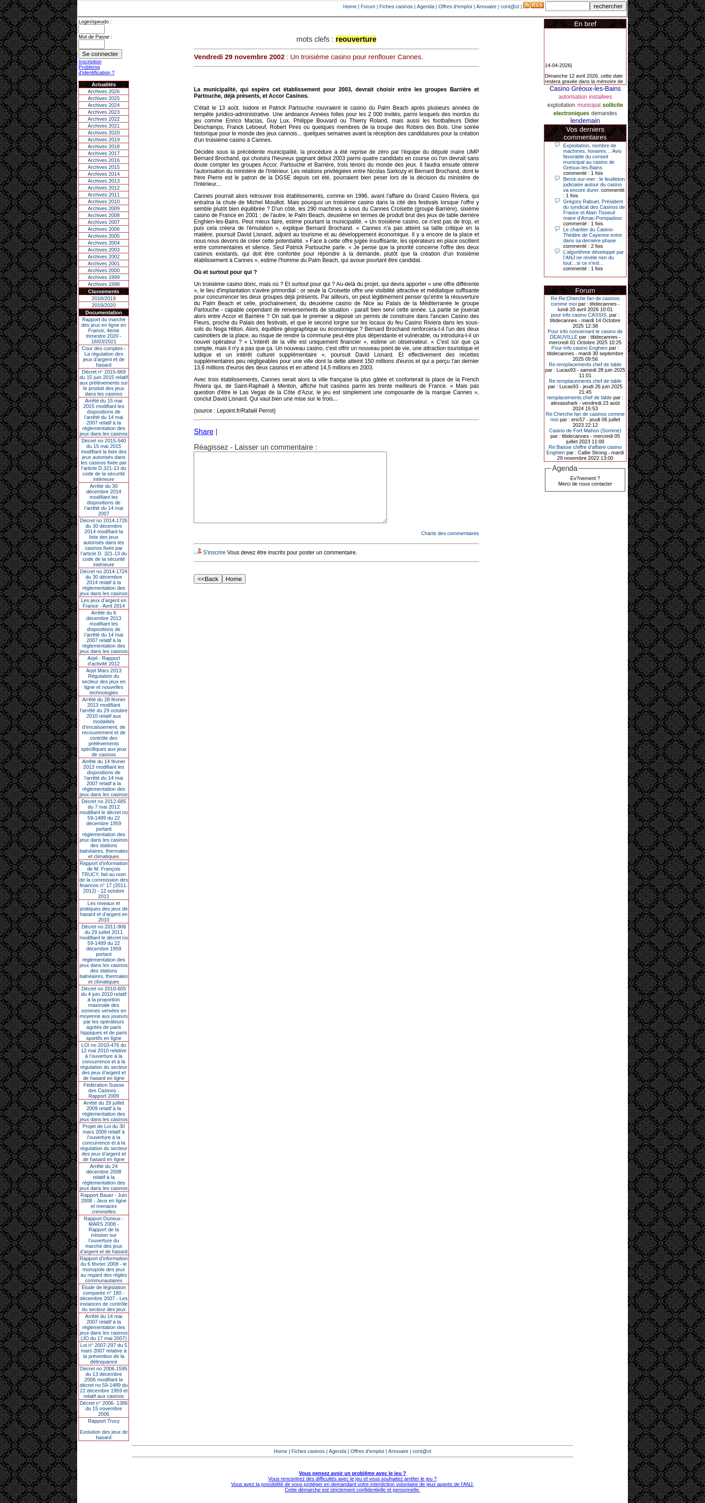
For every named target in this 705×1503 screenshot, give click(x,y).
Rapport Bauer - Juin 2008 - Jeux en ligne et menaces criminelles (103, 1203)
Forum (368, 6)
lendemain (585, 120)
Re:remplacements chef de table (585, 364)
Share (203, 432)
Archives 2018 (104, 146)
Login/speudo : (95, 21)
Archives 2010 (104, 201)
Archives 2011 (104, 194)
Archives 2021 (104, 126)
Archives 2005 (104, 236)
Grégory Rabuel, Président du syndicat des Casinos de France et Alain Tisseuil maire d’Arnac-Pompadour (594, 210)
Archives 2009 (104, 208)
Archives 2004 (104, 243)
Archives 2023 (104, 112)
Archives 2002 (104, 256)
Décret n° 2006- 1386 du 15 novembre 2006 (104, 1408)
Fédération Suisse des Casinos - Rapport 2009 (104, 1090)
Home (350, 6)
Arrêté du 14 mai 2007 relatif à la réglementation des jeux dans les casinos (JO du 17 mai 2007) (104, 1327)
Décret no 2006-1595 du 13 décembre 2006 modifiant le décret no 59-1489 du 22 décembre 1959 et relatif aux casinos (104, 1382)
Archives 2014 (104, 174)
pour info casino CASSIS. (579, 315)
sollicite (613, 105)
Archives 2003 (104, 249)
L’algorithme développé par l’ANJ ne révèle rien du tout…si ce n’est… (593, 257)
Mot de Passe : (95, 36)
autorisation (573, 97)
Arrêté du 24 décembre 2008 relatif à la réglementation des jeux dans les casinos (104, 1177)
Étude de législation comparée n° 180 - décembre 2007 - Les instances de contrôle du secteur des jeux (104, 1298)
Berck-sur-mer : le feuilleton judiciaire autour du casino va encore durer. (594, 184)
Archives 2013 (104, 181)
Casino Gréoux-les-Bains (585, 88)
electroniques (571, 113)
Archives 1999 (104, 277)
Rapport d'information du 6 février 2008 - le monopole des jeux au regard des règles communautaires (104, 1269)
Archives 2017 (104, 153)
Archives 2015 (104, 167)
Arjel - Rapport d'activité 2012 (104, 660)
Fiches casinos (396, 6)
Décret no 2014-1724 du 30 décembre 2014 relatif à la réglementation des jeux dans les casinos (104, 582)
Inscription (89, 61)
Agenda (425, 6)
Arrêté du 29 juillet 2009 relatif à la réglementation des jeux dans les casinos (104, 1111)
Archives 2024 (104, 105)
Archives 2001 (104, 263)
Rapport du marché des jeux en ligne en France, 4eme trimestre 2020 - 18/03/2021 (103, 330)
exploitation (561, 105)
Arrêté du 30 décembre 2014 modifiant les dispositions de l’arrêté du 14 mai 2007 (103, 499)
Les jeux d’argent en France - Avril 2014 (103, 603)
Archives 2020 (104, 132)
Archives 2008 (104, 215)
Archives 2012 (104, 187)
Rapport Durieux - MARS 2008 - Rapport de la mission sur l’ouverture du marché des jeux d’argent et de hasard (104, 1235)
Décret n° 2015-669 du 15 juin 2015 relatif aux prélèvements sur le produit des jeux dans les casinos (103, 383)
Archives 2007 (104, 222)
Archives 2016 (104, 160)
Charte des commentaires (450, 547)
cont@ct (510, 6)
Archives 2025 (104, 98)
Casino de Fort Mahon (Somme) (585, 430)
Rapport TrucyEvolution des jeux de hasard (104, 1429)
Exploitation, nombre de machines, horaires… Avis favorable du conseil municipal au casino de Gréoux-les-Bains (592, 156)
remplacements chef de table (579, 397)
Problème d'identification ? (96, 69)
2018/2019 (104, 298)
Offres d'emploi (455, 6)
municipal (589, 105)
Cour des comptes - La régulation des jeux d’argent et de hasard (104, 357)
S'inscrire (214, 566)
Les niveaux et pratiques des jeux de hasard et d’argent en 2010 (104, 911)
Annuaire (486, 6)
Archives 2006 (104, 229)
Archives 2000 (104, 270)
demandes (604, 113)
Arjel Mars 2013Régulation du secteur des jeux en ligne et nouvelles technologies (103, 681)
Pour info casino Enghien (579, 348)
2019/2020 (104, 305)
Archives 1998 (104, 284)
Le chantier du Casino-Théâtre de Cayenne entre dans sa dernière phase (592, 235)
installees (600, 97)
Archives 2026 (104, 91)
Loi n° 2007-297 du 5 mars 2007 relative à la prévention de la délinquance (103, 1353)
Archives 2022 (104, 119)
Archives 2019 (104, 139)
